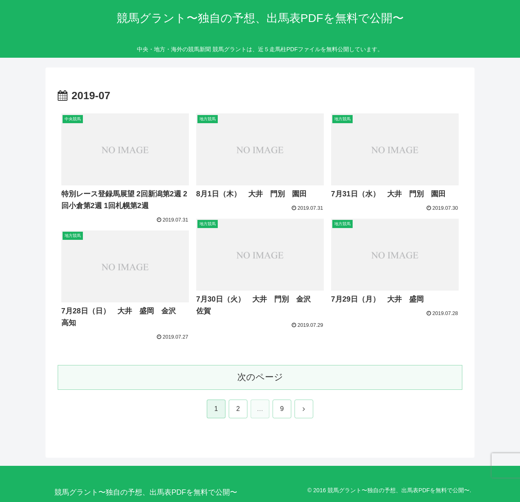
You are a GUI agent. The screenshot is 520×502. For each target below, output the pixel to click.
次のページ (260, 377)
